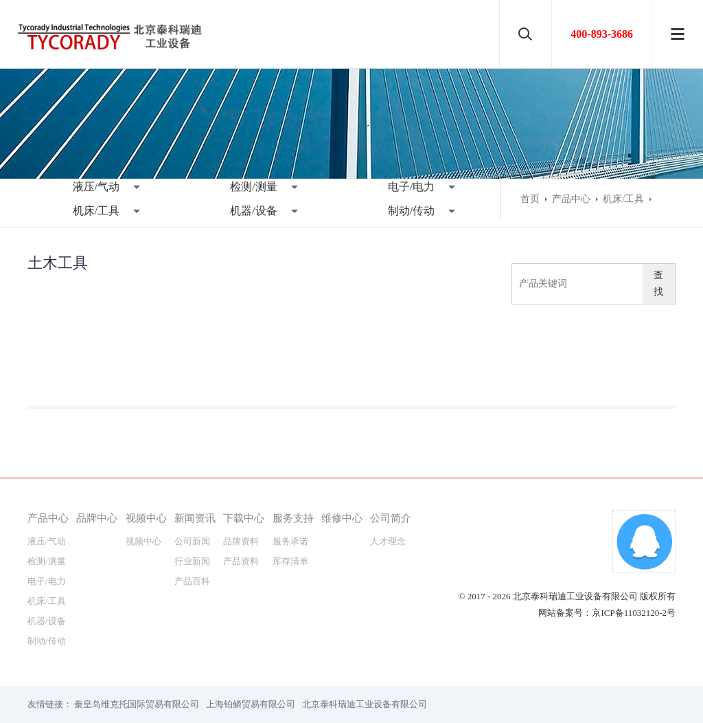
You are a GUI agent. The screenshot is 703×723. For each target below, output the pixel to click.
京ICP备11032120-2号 (634, 613)
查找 (658, 283)
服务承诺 (290, 541)
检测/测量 (253, 186)
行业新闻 (192, 561)
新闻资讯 (195, 518)
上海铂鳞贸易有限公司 (250, 704)
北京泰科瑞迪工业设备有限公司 (364, 704)
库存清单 (290, 561)
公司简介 (390, 518)
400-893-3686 (602, 34)
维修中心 (341, 518)
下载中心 (243, 518)
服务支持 (293, 518)
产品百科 (192, 581)
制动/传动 (411, 210)
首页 (530, 199)
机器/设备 (253, 210)
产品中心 (571, 199)
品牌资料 (241, 541)
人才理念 (388, 541)
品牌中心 (96, 518)
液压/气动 (96, 186)
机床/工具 (96, 210)
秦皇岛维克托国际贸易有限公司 (136, 704)
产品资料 (241, 561)
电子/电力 (411, 186)
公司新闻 (192, 541)
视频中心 (146, 518)
